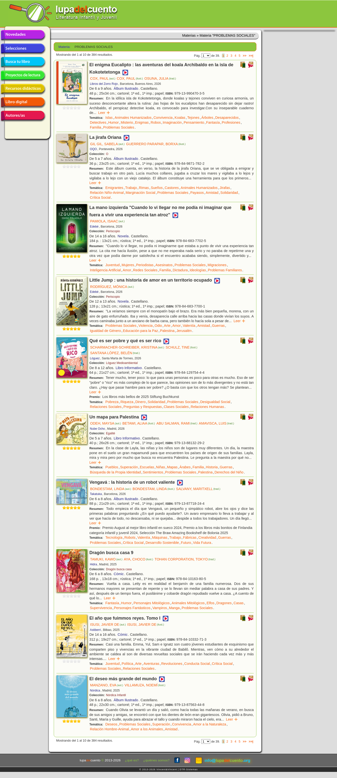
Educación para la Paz (140, 331)
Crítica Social (100, 197)
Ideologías (198, 270)
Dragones (224, 603)
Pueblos (111, 467)
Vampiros (159, 608)
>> (244, 55)
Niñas (160, 467)
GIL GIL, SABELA (107, 144)
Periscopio (113, 231)
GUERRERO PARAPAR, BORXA (156, 144)
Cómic (119, 574)
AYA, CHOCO (138, 559)
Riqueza (126, 402)
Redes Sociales (145, 270)
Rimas (144, 188)
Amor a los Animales (147, 729)
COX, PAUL (102, 78)
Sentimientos (153, 472)
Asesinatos (163, 265)
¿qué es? (132, 760)
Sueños (157, 188)
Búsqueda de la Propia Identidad (115, 472)
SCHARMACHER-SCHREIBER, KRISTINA (127, 347)
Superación (129, 467)
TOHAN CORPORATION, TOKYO (185, 559)
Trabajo (131, 188)
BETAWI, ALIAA (138, 423)
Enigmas (142, 122)
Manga (174, 608)
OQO (93, 149)
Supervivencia (101, 608)
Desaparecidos (227, 118)
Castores (172, 188)
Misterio (127, 122)
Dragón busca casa (119, 569)
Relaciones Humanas (207, 407)
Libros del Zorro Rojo (104, 84)
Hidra (93, 564)
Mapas (172, 467)
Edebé (94, 226)
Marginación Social (140, 193)
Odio (158, 326)
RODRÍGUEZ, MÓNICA (112, 287)
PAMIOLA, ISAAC (107, 221)
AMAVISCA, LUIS (216, 423)
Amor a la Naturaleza (209, 724)
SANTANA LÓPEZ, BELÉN (115, 353)
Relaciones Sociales (106, 407)
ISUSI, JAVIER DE (108, 624)
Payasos (197, 193)
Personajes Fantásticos (132, 608)
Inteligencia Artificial (105, 270)
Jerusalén (183, 331)
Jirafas (225, 188)
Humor (113, 122)
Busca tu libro (23, 62)
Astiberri (95, 630)
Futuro (186, 543)
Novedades (23, 35)
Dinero (140, 402)
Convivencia (162, 118)
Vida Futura (202, 543)
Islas (109, 118)
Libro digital (23, 102)
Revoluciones (171, 664)
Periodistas (144, 265)
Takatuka (96, 494)
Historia (212, 467)
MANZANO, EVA (106, 685)
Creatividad (207, 537)
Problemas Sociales (118, 127)
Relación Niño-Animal (107, 193)
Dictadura (180, 270)
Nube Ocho (97, 428)
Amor (127, 270)
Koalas (180, 118)
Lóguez (95, 358)
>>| (251, 55)
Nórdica (95, 690)
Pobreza (112, 402)
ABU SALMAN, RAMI (176, 423)
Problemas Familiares (225, 270)
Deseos (111, 724)
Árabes (185, 467)
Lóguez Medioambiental (122, 363)
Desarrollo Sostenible (162, 543)
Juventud (112, 265)
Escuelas (147, 467)
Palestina (167, 331)
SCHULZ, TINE (181, 347)
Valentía (189, 326)
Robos (156, 122)
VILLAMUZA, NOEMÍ (145, 685)
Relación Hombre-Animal (109, 729)
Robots (130, 537)
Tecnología (114, 537)
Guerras (218, 326)
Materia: (64, 47)
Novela (123, 236)
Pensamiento (194, 122)
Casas (238, 603)
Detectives (98, 122)
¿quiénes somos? (156, 760)
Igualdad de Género (105, 331)
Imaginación (172, 122)
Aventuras (151, 664)
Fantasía (213, 122)
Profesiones (231, 122)
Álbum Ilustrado (126, 88)
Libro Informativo (129, 368)
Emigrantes (114, 188)
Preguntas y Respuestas (143, 407)
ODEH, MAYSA (105, 423)
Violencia (145, 326)
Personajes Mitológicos (152, 603)
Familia (95, 127)
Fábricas (189, 537)
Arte (167, 326)
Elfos (210, 603)
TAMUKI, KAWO (106, 559)
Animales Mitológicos (188, 603)
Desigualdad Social (215, 402)
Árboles (207, 118)
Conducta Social (197, 664)
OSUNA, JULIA (160, 78)
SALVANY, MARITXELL (198, 489)
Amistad (212, 193)
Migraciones (217, 265)
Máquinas (159, 537)
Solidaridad (229, 193)
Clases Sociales (176, 407)
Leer (104, 113)
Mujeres (128, 265)
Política (127, 664)
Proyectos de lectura (23, 75)
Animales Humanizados (133, 118)
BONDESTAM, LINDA (110, 489)
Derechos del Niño (228, 472)
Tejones (193, 118)
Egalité (110, 433)
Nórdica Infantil (116, 695)
